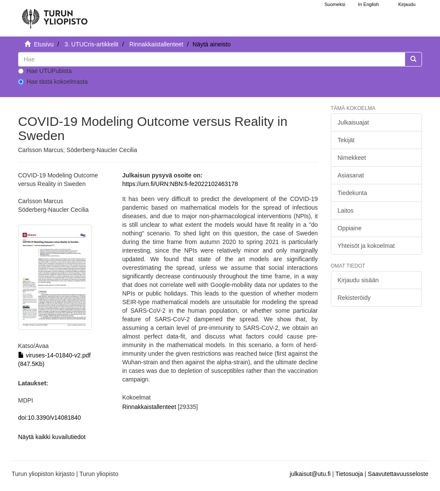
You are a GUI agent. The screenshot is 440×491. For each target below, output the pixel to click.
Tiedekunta (352, 192)
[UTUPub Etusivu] (55, 15)
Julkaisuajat (353, 122)
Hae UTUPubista (45, 70)
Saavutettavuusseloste (398, 473)
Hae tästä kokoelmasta (53, 81)
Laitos (346, 210)
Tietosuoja (349, 473)
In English (368, 4)
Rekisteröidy (354, 297)
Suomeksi (334, 4)
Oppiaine (350, 228)
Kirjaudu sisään (358, 280)
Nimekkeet (352, 157)
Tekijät (346, 140)
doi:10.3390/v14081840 (49, 417)
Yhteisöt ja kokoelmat (366, 245)
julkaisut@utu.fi (310, 473)
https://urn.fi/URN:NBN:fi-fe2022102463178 (180, 183)
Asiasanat (351, 175)
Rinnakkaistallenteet (156, 44)
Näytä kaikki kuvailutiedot (52, 436)
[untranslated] (211, 59)
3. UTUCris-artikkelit (91, 44)
